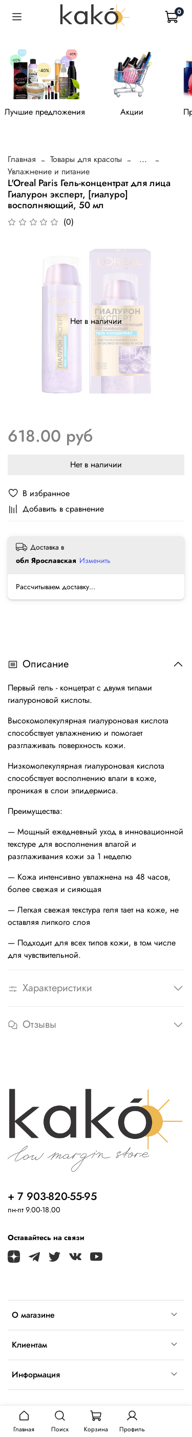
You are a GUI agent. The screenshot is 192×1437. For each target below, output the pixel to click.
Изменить (95, 560)
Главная (22, 159)
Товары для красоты (86, 159)
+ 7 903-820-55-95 (52, 1196)
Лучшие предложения (45, 112)
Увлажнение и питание (49, 171)
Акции (131, 112)
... (143, 159)
